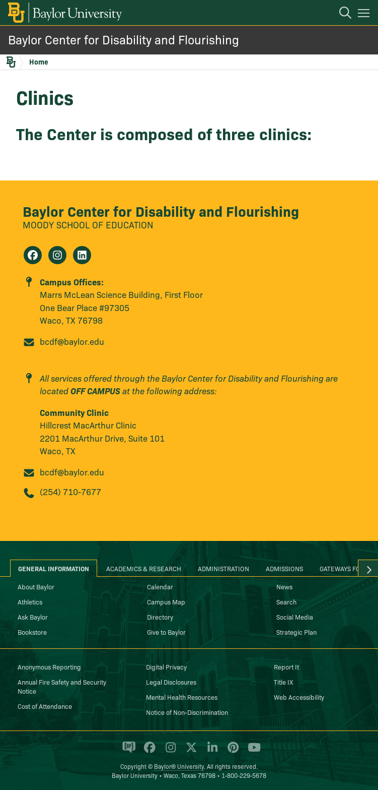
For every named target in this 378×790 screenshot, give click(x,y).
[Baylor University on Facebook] (147, 751)
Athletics (30, 601)
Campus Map (166, 601)
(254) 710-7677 (70, 491)
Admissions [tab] (284, 568)
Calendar (160, 586)
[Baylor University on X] (189, 751)
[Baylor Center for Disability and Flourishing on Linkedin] (82, 255)
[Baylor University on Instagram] (169, 751)
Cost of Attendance (45, 705)
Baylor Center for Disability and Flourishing (123, 39)
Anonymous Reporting (49, 666)
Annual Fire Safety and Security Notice (62, 686)
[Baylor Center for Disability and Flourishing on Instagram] (57, 255)
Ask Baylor (33, 616)
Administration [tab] (223, 568)
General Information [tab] (53, 568)
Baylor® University (179, 766)
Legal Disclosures (171, 681)
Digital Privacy (166, 666)
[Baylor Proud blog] (127, 751)
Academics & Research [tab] (143, 568)
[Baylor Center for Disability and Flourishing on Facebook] (33, 255)
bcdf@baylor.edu (72, 341)
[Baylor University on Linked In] (210, 751)
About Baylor (36, 586)
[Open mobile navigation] (365, 14)
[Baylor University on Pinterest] (231, 751)
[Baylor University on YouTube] (251, 751)
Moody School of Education (88, 224)
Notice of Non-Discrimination (187, 711)
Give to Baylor (166, 631)
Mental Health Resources (181, 696)
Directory (160, 616)
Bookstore (32, 631)
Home (38, 61)
